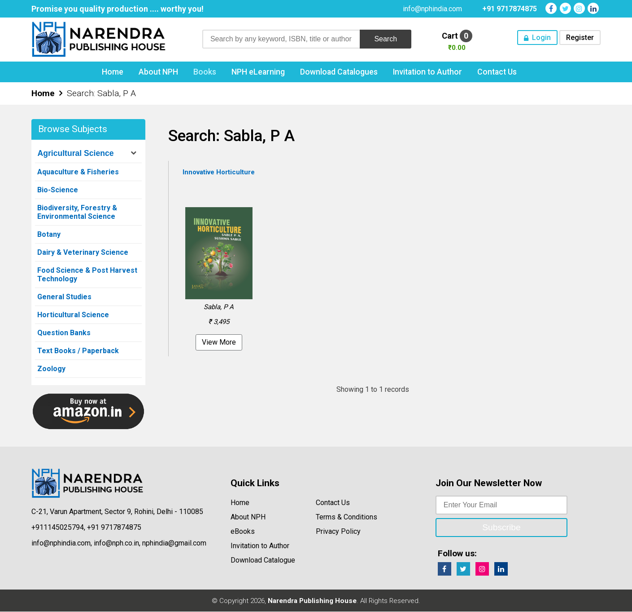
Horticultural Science (73, 315)
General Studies (64, 297)
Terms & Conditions (346, 517)
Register (580, 37)
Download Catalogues (339, 72)
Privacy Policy (338, 532)
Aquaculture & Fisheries (78, 172)
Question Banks (64, 333)
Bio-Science (57, 190)
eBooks (243, 532)
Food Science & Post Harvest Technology (87, 275)
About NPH (158, 72)
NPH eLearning (258, 72)
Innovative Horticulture (219, 173)
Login (541, 37)
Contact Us (497, 72)
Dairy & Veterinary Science (82, 252)
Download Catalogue (263, 560)
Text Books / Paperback (78, 351)
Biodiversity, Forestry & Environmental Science (77, 212)
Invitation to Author (427, 72)
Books (204, 72)
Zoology (51, 369)
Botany (49, 235)
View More (219, 342)
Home (112, 72)
